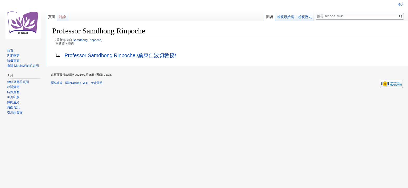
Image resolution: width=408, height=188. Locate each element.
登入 (401, 5)
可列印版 (13, 97)
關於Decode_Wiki (76, 82)
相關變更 (13, 87)
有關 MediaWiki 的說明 (23, 66)
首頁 (10, 50)
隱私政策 (56, 82)
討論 (62, 17)
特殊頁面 (13, 92)
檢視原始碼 (285, 17)
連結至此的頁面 (18, 82)
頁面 (51, 17)
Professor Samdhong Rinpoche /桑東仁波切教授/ (120, 55)
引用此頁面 (15, 112)
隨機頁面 (13, 61)
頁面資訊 (13, 107)
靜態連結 (13, 102)
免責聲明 (97, 82)
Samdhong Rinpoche (87, 40)
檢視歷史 (305, 17)
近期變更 (13, 55)
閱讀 (269, 17)
